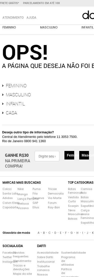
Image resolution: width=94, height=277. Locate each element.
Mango (23, 194)
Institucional (46, 262)
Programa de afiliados (67, 261)
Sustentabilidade (67, 253)
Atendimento (22, 261)
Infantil (15, 104)
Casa (11, 113)
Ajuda (31, 17)
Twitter (5, 257)
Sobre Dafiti (45, 257)
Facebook (5, 253)
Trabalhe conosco (43, 268)
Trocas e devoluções (21, 267)
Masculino (48, 27)
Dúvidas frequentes (21, 254)
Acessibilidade (47, 253)
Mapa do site (22, 274)
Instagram (5, 262)
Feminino (9, 27)
